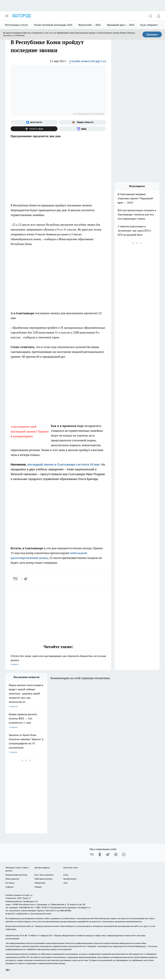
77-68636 (31, 935)
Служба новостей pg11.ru (87, 61)
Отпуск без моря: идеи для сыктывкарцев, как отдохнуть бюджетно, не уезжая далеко (58, 660)
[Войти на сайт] (158, 16)
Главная (37, 887)
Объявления (39, 883)
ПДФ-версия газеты (43, 879)
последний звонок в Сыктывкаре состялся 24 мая (63, 464)
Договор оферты (42, 867)
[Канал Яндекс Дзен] (34, 128)
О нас (65, 875)
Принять (152, 34)
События (9, 887)
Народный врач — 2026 (120, 24)
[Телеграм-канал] (108, 854)
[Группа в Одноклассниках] (100, 854)
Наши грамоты (12, 879)
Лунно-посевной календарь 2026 (53, 24)
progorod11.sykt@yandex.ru (17, 913)
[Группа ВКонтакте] (34, 122)
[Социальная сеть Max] (82, 128)
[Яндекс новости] (82, 122)
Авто (65, 883)
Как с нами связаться (43, 875)
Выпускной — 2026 (89, 24)
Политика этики (70, 867)
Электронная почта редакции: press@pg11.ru (70, 907)
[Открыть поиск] (150, 16)
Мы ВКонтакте (69, 879)
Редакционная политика (16, 875)
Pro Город (9, 883)
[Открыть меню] (7, 16)
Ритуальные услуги (16, 24)
